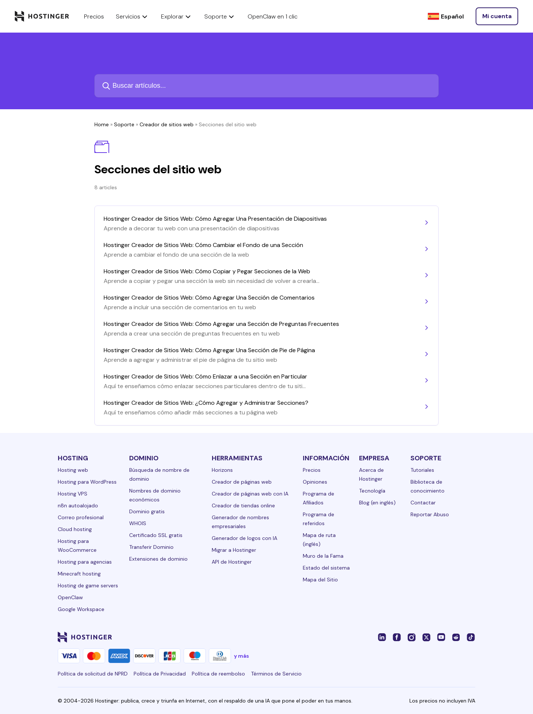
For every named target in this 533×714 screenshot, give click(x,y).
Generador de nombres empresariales (240, 522)
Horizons (222, 470)
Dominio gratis (147, 511)
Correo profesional (81, 517)
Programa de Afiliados (318, 498)
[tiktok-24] (470, 637)
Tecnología (372, 490)
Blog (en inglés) (377, 502)
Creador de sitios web (167, 124)
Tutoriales (422, 470)
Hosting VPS (72, 493)
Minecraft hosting (79, 573)
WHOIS (137, 523)
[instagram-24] (411, 637)
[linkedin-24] (382, 637)
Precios (312, 470)
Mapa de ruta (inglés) (319, 539)
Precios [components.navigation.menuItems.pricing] (94, 16)
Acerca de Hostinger (371, 474)
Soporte (124, 124)
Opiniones (315, 481)
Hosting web (73, 470)
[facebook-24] (396, 637)
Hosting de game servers (88, 585)
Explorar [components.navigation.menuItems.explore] (176, 16)
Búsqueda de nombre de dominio (159, 474)
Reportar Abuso (429, 514)
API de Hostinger (232, 561)
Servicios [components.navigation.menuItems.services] (132, 16)
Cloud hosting (75, 529)
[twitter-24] (426, 637)
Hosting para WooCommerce (77, 545)
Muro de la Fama (323, 556)
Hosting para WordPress (87, 481)
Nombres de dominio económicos (155, 495)
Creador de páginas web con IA (250, 493)
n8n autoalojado (78, 505)
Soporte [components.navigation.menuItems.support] (220, 16)
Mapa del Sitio (320, 579)
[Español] (446, 16)
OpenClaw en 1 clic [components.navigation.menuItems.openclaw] (273, 16)
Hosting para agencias (85, 561)
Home (101, 124)
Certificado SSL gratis (155, 535)
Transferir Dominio (151, 547)
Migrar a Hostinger (234, 550)
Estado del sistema (326, 567)
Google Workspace (81, 609)
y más (241, 656)
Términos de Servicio (276, 673)
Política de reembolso (218, 673)
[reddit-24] (456, 637)
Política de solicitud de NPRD (93, 673)
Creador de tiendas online (243, 505)
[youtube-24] (441, 637)
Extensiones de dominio (158, 558)
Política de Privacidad (160, 673)
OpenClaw (70, 597)
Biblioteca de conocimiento (427, 486)
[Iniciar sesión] (497, 16)
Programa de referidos (318, 519)
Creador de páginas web (242, 481)
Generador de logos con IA (244, 538)
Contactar (423, 502)
